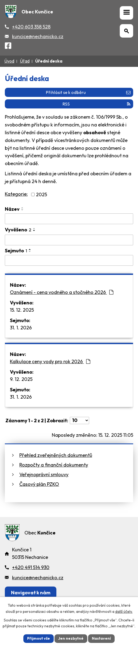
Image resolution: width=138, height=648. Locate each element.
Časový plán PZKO (39, 484)
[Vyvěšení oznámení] (69, 240)
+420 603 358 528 (31, 27)
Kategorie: (16, 194)
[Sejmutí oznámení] (69, 260)
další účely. (124, 611)
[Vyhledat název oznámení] (69, 218)
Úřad (25, 61)
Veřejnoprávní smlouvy (43, 474)
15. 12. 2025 (22, 310)
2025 (41, 194)
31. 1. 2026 (21, 328)
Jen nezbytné (70, 638)
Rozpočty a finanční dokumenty (53, 465)
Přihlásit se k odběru (88, 92)
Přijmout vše (38, 638)
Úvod (9, 61)
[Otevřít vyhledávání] (126, 31)
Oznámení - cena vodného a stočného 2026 (61, 292)
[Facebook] (8, 46)
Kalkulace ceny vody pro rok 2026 (50, 361)
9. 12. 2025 (21, 379)
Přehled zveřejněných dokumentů (55, 455)
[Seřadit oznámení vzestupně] (23, 208)
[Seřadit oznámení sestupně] (23, 210)
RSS (96, 104)
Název (12, 209)
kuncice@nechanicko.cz (37, 36)
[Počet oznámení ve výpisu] (79, 420)
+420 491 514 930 (30, 567)
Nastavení (101, 638)
